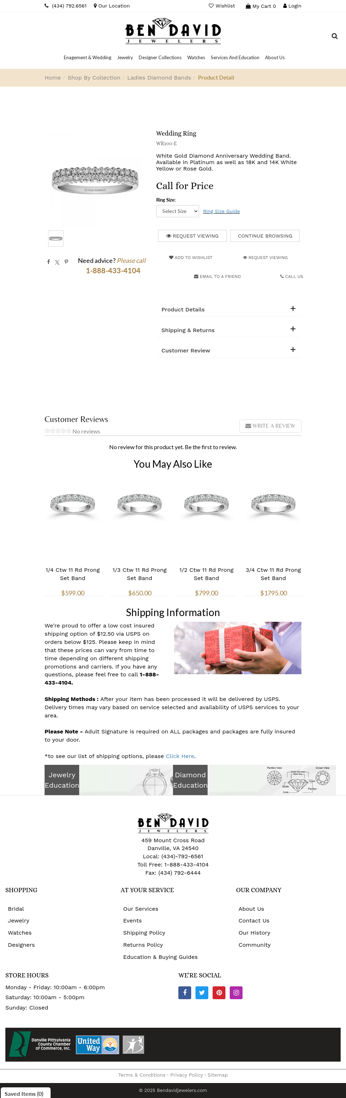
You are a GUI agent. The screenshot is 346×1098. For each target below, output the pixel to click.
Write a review (270, 425)
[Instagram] (236, 992)
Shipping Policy (144, 932)
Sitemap (218, 1075)
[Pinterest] (219, 992)
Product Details (183, 309)
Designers (21, 944)
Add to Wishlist (190, 257)
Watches (20, 932)
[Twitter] (201, 992)
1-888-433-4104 (186, 864)
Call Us (291, 276)
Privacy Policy (186, 1075)
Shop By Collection (94, 77)
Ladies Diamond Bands (159, 77)
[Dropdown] (87, 57)
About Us (251, 908)
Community (255, 944)
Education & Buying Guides (160, 957)
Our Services (140, 908)
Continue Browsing (265, 236)
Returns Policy (143, 944)
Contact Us (254, 920)
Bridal (16, 908)
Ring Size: (165, 200)
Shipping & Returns (188, 330)
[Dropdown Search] (334, 37)
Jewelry (18, 920)
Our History (254, 932)
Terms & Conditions (142, 1075)
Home (53, 77)
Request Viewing (192, 236)
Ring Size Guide (221, 211)
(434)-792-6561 (181, 856)
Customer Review (186, 350)
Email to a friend (217, 276)
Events (132, 920)
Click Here (180, 756)
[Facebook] (184, 992)
